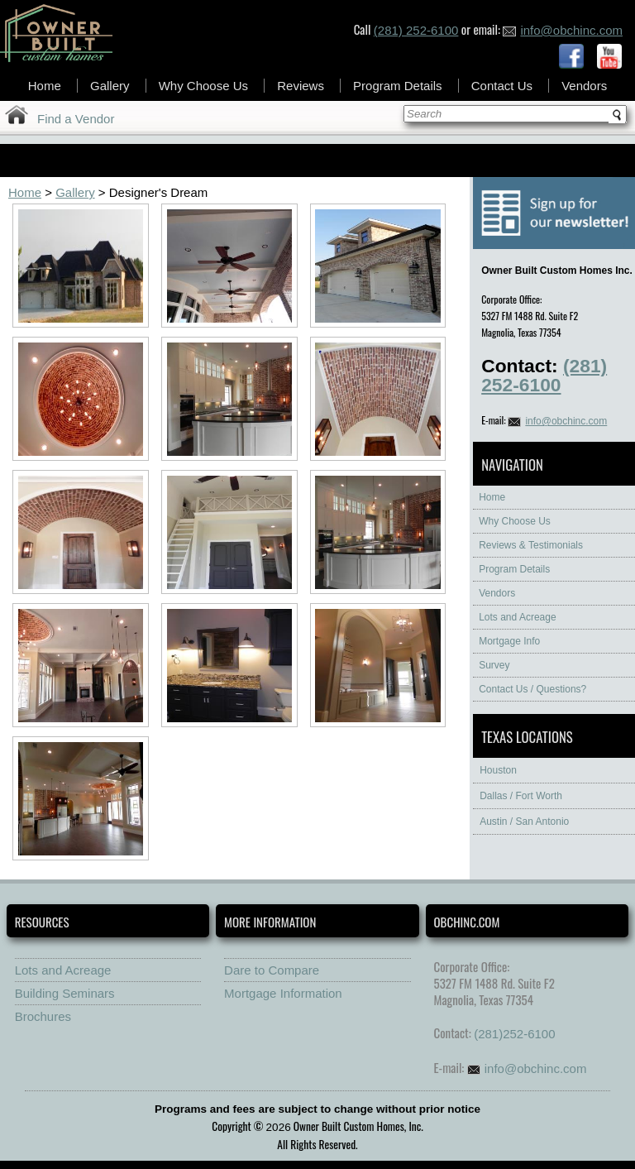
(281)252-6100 (514, 1034)
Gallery (110, 86)
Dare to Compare (271, 970)
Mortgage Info (509, 641)
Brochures (43, 1016)
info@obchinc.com (563, 30)
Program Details (397, 86)
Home (44, 86)
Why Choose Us (203, 86)
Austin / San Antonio (524, 821)
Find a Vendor (75, 119)
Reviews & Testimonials (531, 545)
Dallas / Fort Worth (521, 796)
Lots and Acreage (517, 617)
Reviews (300, 86)
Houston (498, 770)
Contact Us (501, 86)
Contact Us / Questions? (532, 689)
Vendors (584, 86)
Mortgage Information (283, 993)
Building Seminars (65, 993)
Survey (494, 665)
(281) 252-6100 (416, 30)
